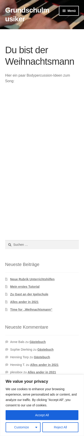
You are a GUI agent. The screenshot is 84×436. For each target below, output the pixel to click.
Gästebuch (38, 342)
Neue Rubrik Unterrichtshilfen (32, 279)
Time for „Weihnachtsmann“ (31, 309)
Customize (21, 427)
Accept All (42, 415)
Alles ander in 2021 (24, 302)
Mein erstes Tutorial (24, 286)
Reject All (60, 427)
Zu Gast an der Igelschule (29, 294)
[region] (42, 405)
